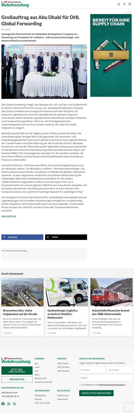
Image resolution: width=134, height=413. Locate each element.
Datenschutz (63, 395)
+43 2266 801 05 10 (10, 396)
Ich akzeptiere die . (104, 384)
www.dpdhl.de (8, 216)
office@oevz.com (9, 392)
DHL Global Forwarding (16, 250)
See (36, 363)
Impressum (62, 399)
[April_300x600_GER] (111, 55)
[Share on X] (66, 237)
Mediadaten (17, 379)
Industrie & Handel (43, 382)
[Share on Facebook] (22, 237)
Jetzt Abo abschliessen (17, 370)
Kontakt (38, 399)
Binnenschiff (41, 378)
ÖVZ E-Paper (63, 363)
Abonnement (63, 371)
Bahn (37, 374)
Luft (36, 371)
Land (37, 367)
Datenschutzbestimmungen (112, 384)
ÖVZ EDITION (63, 367)
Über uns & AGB (42, 403)
